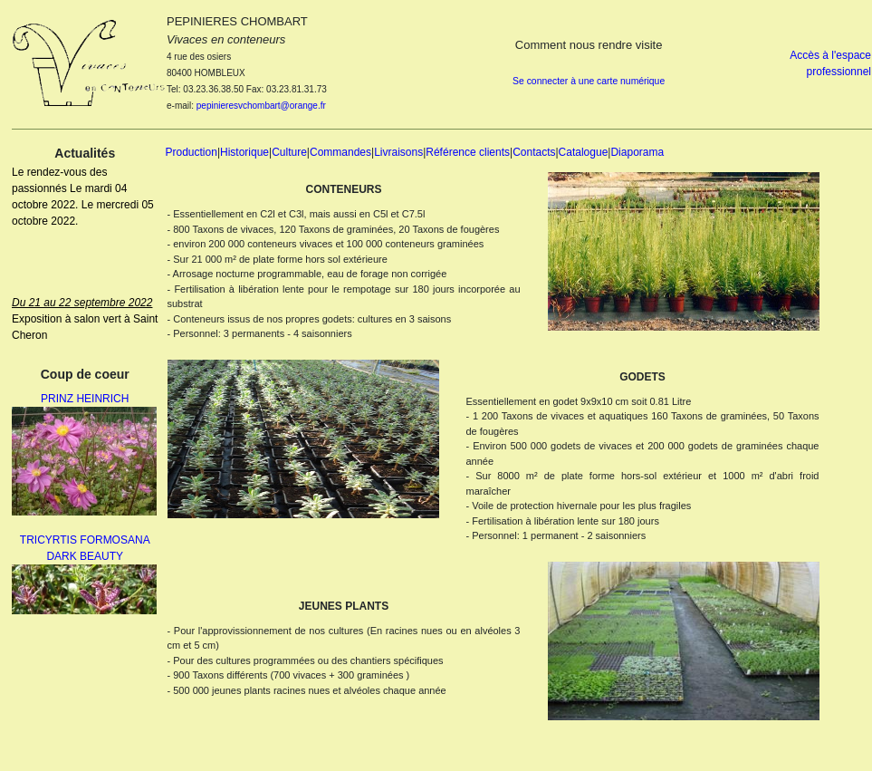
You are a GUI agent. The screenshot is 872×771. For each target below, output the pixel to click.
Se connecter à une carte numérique (589, 81)
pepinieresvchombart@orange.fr (261, 106)
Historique (244, 152)
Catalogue (583, 152)
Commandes (340, 152)
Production (191, 152)
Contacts (534, 152)
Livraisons (398, 152)
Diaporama (637, 152)
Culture (289, 152)
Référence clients (468, 152)
